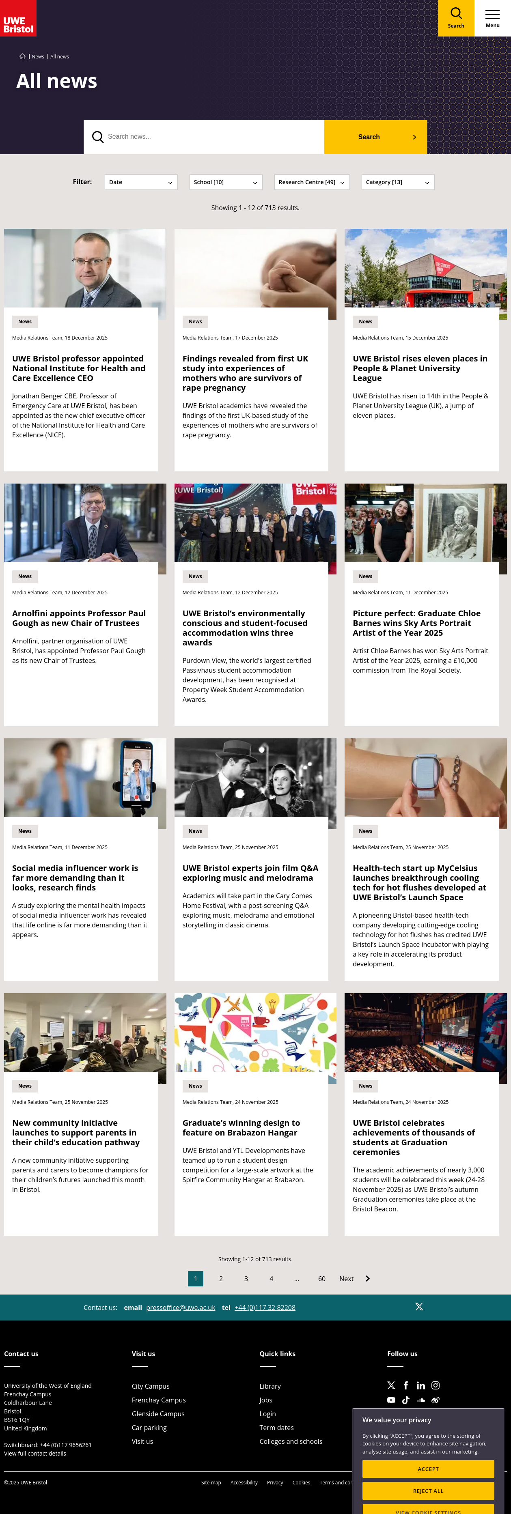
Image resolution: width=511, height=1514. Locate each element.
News (38, 56)
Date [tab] (141, 182)
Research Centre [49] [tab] (312, 182)
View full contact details (35, 1453)
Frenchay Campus (159, 1400)
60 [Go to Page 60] (322, 1278)
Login (268, 1413)
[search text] (204, 137)
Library (270, 1386)
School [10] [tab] (226, 182)
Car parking (149, 1427)
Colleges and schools (291, 1441)
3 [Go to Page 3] (246, 1278)
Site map (211, 1482)
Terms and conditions (344, 1482)
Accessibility (244, 1482)
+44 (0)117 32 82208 (265, 1307)
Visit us (142, 1441)
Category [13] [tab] (398, 182)
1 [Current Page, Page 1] (196, 1278)
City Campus (151, 1386)
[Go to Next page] (354, 1278)
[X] (419, 1307)
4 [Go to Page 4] (271, 1278)
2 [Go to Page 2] (221, 1278)
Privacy (275, 1482)
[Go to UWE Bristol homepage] (22, 56)
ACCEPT (428, 1493)
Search (369, 136)
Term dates (277, 1427)
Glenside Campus (158, 1413)
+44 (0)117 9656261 (66, 1445)
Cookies (301, 1482)
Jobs (266, 1400)
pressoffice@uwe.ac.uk (180, 1307)
